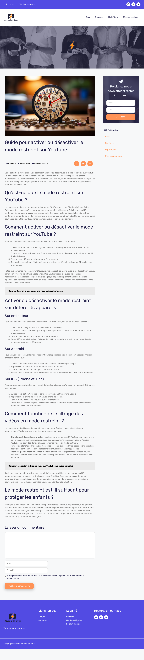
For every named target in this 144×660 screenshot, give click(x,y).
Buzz (88, 17)
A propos (10, 4)
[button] (76, 163)
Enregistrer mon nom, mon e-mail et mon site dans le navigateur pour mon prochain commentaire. (45, 577)
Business (99, 17)
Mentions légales (26, 4)
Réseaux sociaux (130, 17)
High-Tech (113, 17)
